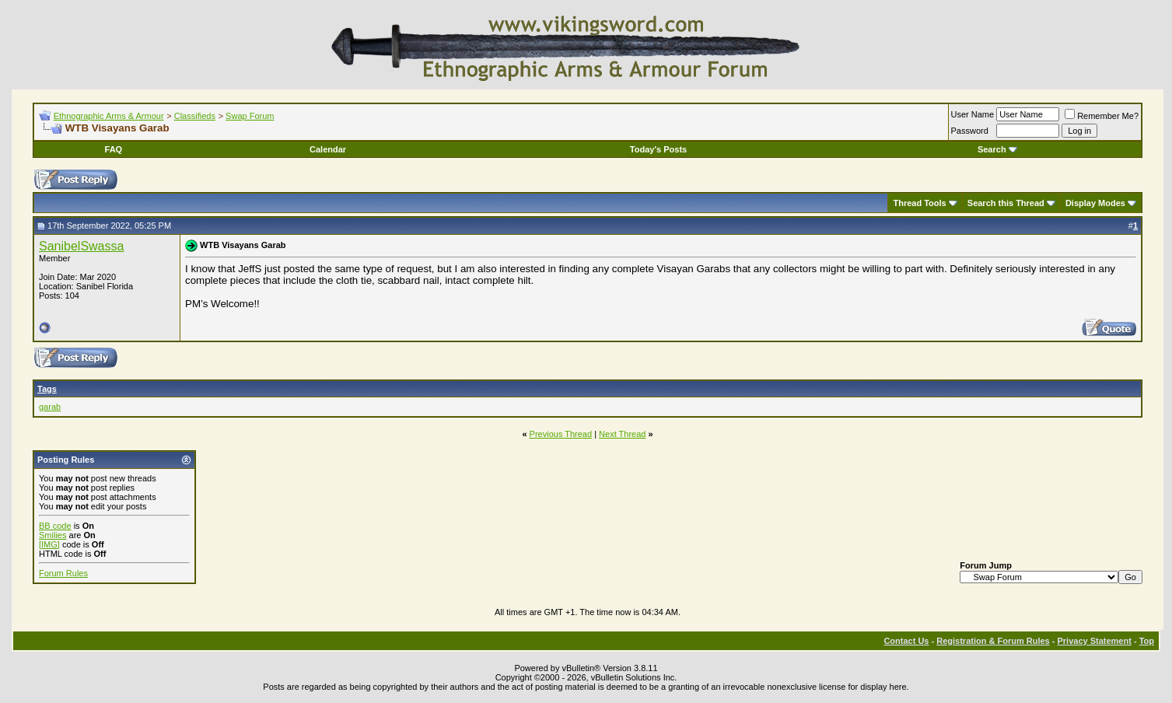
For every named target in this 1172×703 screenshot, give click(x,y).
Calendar (328, 149)
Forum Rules (63, 573)
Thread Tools (919, 203)
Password (969, 130)
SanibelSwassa (81, 246)
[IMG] (49, 544)
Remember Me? (1102, 116)
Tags (47, 388)
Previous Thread (561, 434)
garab (50, 406)
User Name (973, 114)
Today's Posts (658, 149)
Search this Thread (1005, 203)
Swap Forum (250, 116)
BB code (55, 525)
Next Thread (622, 434)
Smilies (52, 535)
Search (997, 149)
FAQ (114, 149)
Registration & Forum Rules (992, 640)
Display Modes (1095, 203)
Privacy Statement (1094, 640)
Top (1146, 640)
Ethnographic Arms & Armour (109, 116)
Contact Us (906, 640)
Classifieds (194, 116)
